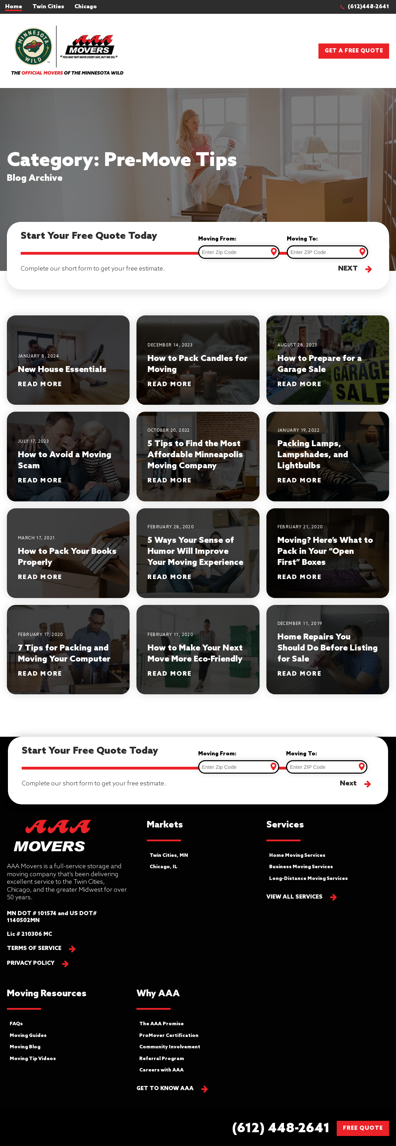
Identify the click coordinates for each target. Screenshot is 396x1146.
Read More (40, 384)
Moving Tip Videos (33, 1059)
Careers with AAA (161, 1070)
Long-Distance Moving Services (308, 879)
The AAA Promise (161, 1024)
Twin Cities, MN (169, 856)
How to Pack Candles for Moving (197, 364)
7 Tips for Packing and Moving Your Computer (64, 653)
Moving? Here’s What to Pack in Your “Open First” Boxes (325, 552)
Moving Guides (28, 1036)
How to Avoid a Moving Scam (64, 460)
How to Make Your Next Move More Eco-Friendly (195, 653)
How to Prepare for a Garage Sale (319, 364)
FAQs (16, 1024)
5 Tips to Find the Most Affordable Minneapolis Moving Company (195, 455)
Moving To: (302, 239)
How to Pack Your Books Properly (67, 557)
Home (13, 6)
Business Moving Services (301, 867)
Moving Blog (25, 1047)
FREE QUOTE (363, 1128)
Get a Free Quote (354, 51)
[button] (368, 6)
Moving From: (217, 239)
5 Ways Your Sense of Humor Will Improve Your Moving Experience (195, 552)
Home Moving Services (297, 856)
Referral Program (161, 1059)
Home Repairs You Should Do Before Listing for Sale (327, 648)
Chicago (85, 6)
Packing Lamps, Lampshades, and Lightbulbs (312, 455)
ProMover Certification (169, 1036)
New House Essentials (62, 370)
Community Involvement (169, 1047)
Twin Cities (48, 6)
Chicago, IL (163, 867)
